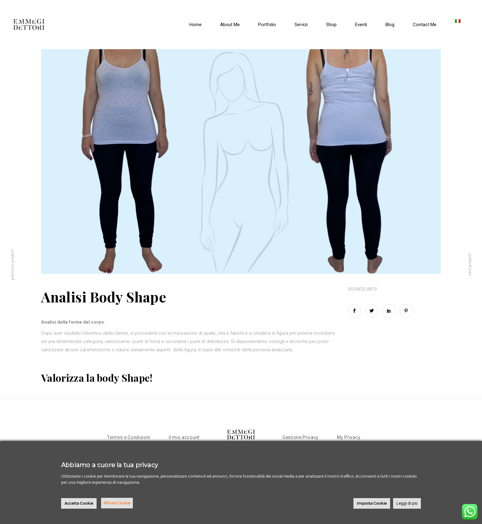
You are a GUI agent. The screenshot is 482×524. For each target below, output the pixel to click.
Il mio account (184, 437)
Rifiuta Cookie (117, 503)
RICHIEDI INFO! (362, 289)
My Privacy (348, 437)
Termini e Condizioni (128, 437)
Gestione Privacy (300, 437)
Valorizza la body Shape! (97, 377)
